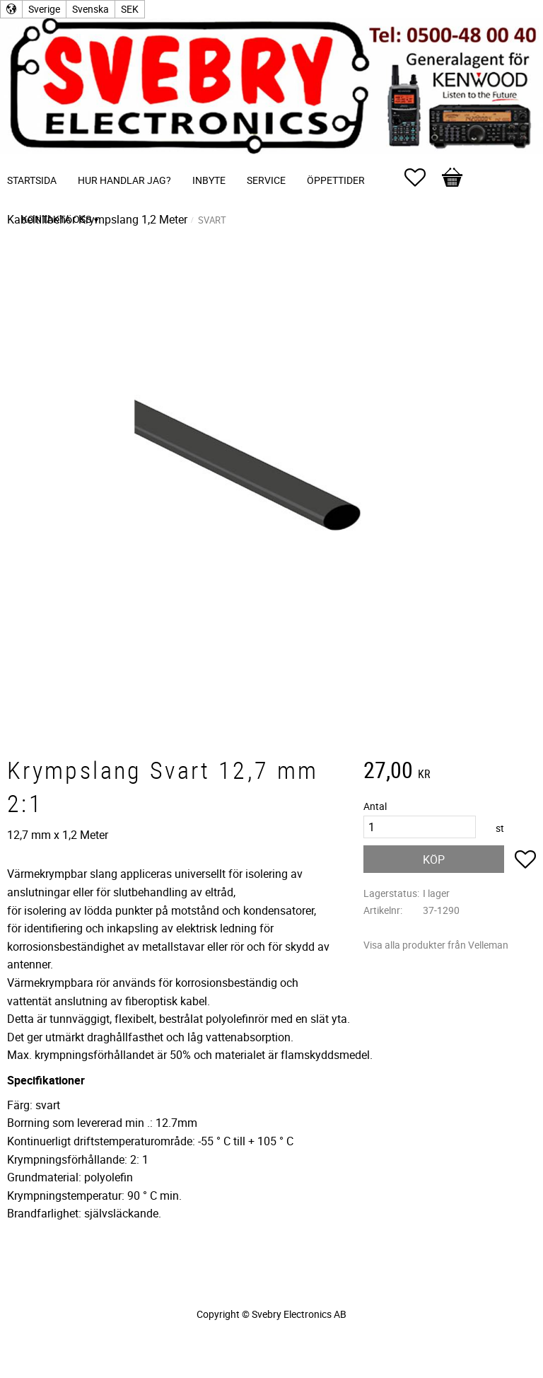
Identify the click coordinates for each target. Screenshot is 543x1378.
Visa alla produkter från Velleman (435, 944)
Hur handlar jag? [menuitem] (124, 180)
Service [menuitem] (266, 180)
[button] (422, 177)
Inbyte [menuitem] (209, 180)
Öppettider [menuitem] (336, 180)
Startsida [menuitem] (32, 180)
